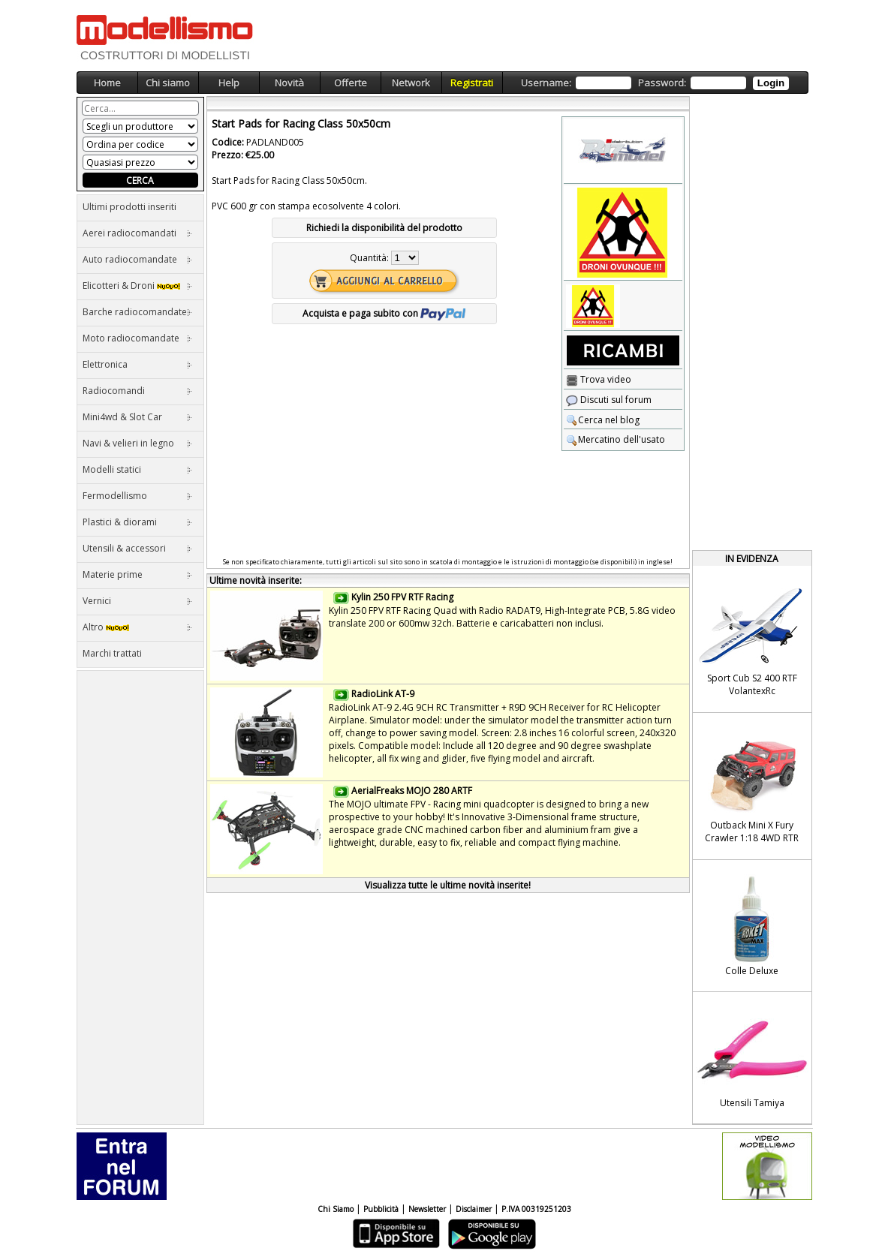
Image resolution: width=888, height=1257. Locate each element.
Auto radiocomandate (137, 259)
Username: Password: (655, 83)
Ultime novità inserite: (255, 580)
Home (107, 82)
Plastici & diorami (137, 522)
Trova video (598, 379)
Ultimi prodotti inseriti (129, 206)
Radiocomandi (137, 390)
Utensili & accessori (137, 548)
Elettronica (137, 364)
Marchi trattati (112, 653)
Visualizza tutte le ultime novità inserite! (448, 885)
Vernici (137, 600)
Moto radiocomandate (137, 338)
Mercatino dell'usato (615, 439)
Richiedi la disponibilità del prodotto (384, 227)
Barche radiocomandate (137, 311)
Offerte (350, 82)
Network (411, 82)
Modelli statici (137, 469)
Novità (289, 82)
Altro (137, 627)
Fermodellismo (137, 495)
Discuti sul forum (609, 399)
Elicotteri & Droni (137, 285)
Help (228, 82)
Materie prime (137, 574)
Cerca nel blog (603, 419)
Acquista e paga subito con (384, 313)
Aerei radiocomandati (137, 233)
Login (770, 83)
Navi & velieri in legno (137, 443)
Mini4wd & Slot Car (137, 416)
